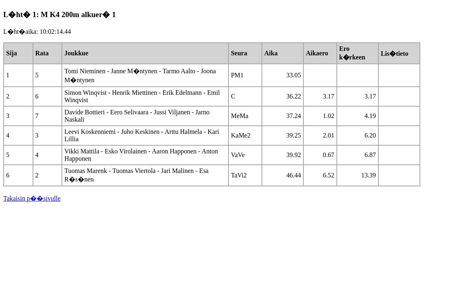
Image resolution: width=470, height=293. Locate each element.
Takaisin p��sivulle (32, 198)
